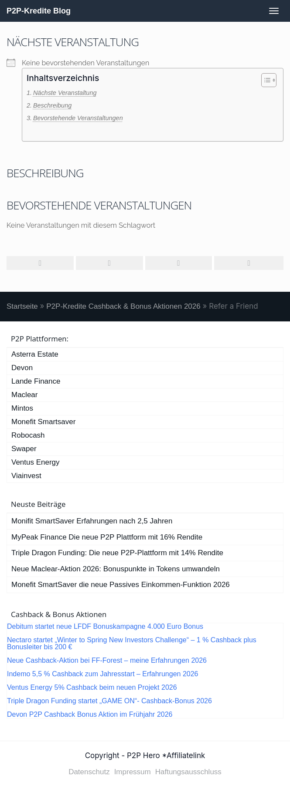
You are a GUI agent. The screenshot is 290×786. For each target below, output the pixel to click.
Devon (22, 368)
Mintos (22, 408)
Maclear (24, 395)
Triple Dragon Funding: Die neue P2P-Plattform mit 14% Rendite (117, 553)
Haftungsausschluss (188, 772)
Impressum (132, 772)
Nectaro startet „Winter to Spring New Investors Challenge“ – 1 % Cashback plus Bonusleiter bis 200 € (131, 644)
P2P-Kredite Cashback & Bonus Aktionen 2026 (123, 306)
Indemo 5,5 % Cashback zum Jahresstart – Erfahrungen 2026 (102, 674)
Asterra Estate (34, 354)
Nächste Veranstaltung (65, 93)
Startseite (22, 306)
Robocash (28, 435)
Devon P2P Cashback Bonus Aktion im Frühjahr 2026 (89, 714)
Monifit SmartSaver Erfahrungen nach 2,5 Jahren (91, 521)
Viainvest (26, 476)
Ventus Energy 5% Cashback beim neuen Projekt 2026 (92, 687)
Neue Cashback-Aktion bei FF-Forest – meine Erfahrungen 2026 (107, 660)
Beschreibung (52, 105)
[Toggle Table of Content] (264, 80)
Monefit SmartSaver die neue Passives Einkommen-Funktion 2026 (120, 584)
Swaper (24, 449)
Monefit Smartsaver (43, 422)
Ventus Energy (35, 462)
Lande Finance (35, 381)
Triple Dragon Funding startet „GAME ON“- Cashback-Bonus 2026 (109, 701)
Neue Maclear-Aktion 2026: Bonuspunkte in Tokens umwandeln (115, 569)
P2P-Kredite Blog (39, 11)
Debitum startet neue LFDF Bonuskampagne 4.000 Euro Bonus (105, 626)
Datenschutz (89, 772)
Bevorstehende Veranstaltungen (78, 118)
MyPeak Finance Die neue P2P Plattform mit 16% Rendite (106, 537)
